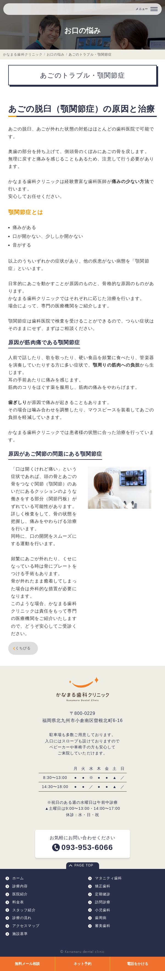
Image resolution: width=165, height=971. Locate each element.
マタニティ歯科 (108, 878)
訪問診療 (102, 902)
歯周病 (101, 918)
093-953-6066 (87, 847)
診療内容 (20, 886)
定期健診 (102, 894)
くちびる (21, 648)
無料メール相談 (27, 964)
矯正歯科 (102, 886)
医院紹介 (20, 894)
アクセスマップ (26, 926)
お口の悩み (82, 30)
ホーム (18, 878)
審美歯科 (102, 926)
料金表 (18, 902)
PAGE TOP (83, 865)
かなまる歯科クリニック (23, 54)
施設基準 (20, 934)
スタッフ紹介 (24, 910)
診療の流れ (22, 918)
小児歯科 (102, 910)
